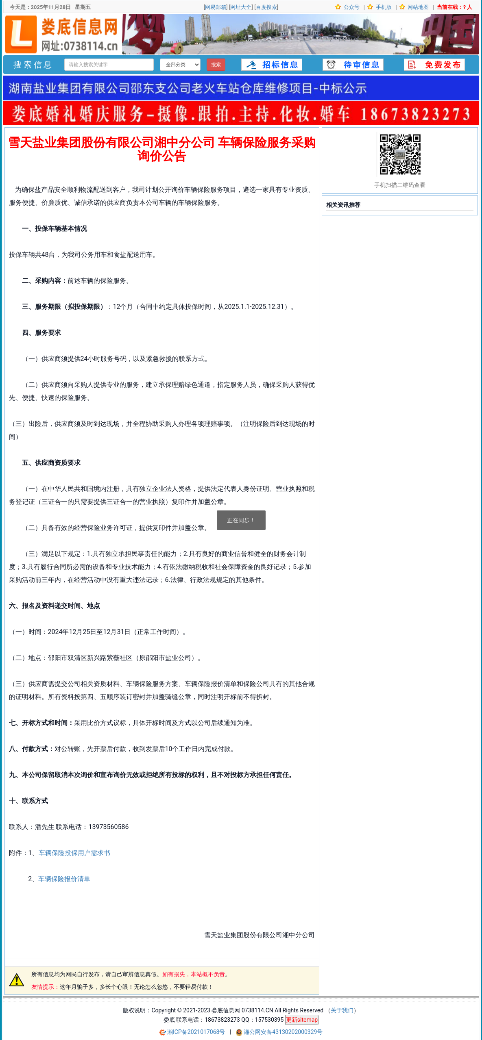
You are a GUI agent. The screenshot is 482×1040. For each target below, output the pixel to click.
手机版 (382, 7)
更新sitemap (302, 1019)
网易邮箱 (215, 7)
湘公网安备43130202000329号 (283, 1032)
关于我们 (342, 1010)
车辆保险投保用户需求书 (74, 853)
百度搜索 (266, 7)
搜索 (216, 64)
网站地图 (417, 7)
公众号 (351, 7)
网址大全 (240, 7)
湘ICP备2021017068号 (197, 1032)
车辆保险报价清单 (64, 879)
